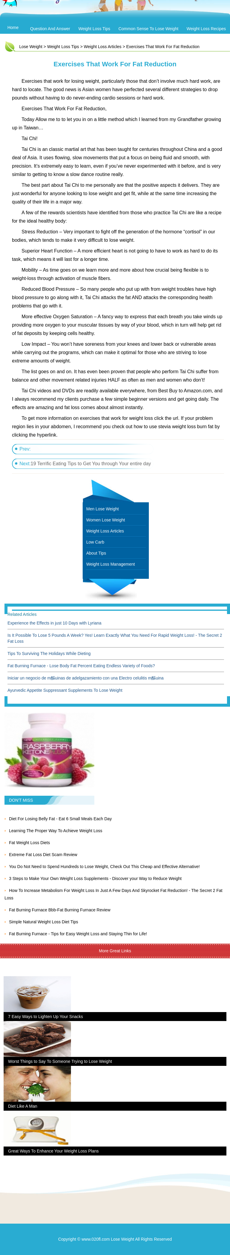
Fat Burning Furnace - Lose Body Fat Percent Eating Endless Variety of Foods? (81, 665)
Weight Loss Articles (103, 46)
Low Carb (95, 542)
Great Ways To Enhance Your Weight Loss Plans (53, 1151)
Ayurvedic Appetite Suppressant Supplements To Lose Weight (64, 690)
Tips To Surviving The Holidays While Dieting (49, 653)
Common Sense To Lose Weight (148, 28)
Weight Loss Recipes (206, 28)
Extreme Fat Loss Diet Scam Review (43, 854)
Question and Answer (50, 28)
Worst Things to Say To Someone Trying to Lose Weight (60, 1061)
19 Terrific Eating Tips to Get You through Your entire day (91, 463)
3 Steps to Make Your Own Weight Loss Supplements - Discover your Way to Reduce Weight (95, 878)
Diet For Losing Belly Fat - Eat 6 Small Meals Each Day (60, 818)
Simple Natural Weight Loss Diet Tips (43, 921)
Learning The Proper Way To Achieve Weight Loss (55, 830)
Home (13, 27)
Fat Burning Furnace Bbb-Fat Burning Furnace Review (60, 909)
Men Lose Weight (102, 508)
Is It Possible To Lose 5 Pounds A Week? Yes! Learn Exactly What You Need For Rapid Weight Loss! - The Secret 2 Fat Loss (114, 638)
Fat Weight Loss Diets (29, 842)
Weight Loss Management (110, 564)
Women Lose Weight (105, 520)
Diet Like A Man (22, 1106)
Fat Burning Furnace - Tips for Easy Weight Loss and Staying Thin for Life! (78, 933)
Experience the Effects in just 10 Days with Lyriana (54, 623)
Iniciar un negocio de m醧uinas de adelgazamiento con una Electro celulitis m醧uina (85, 678)
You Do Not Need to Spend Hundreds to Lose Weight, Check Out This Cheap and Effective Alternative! (104, 866)
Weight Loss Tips (94, 28)
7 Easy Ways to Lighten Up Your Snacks (45, 1016)
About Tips (96, 553)
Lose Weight (31, 46)
